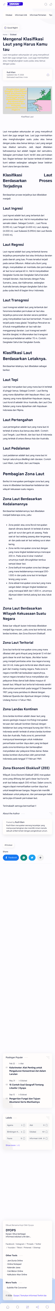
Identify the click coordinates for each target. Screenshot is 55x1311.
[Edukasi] (9, 15)
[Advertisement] (27, 896)
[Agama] (16, 1125)
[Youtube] (11, 1247)
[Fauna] (16, 1138)
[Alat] (22, 1063)
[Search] (46, 4)
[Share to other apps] (40, 858)
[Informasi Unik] (21, 15)
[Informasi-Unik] (38, 1138)
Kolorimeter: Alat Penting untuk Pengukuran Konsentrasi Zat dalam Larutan (27, 1071)
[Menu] (27, 1307)
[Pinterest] (27, 1247)
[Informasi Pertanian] (38, 15)
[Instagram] (20, 1244)
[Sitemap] (36, 1247)
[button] (51, 4)
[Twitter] (38, 1244)
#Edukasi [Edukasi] (8, 845)
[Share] (37, 1307)
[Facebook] (10, 1244)
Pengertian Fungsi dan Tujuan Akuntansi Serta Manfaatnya (24, 1100)
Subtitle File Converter (17, 1287)
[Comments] (47, 1307)
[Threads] (29, 1244)
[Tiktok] (19, 1247)
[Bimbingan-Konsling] (16, 1131)
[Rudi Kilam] (11, 72)
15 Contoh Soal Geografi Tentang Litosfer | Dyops (26, 1086)
